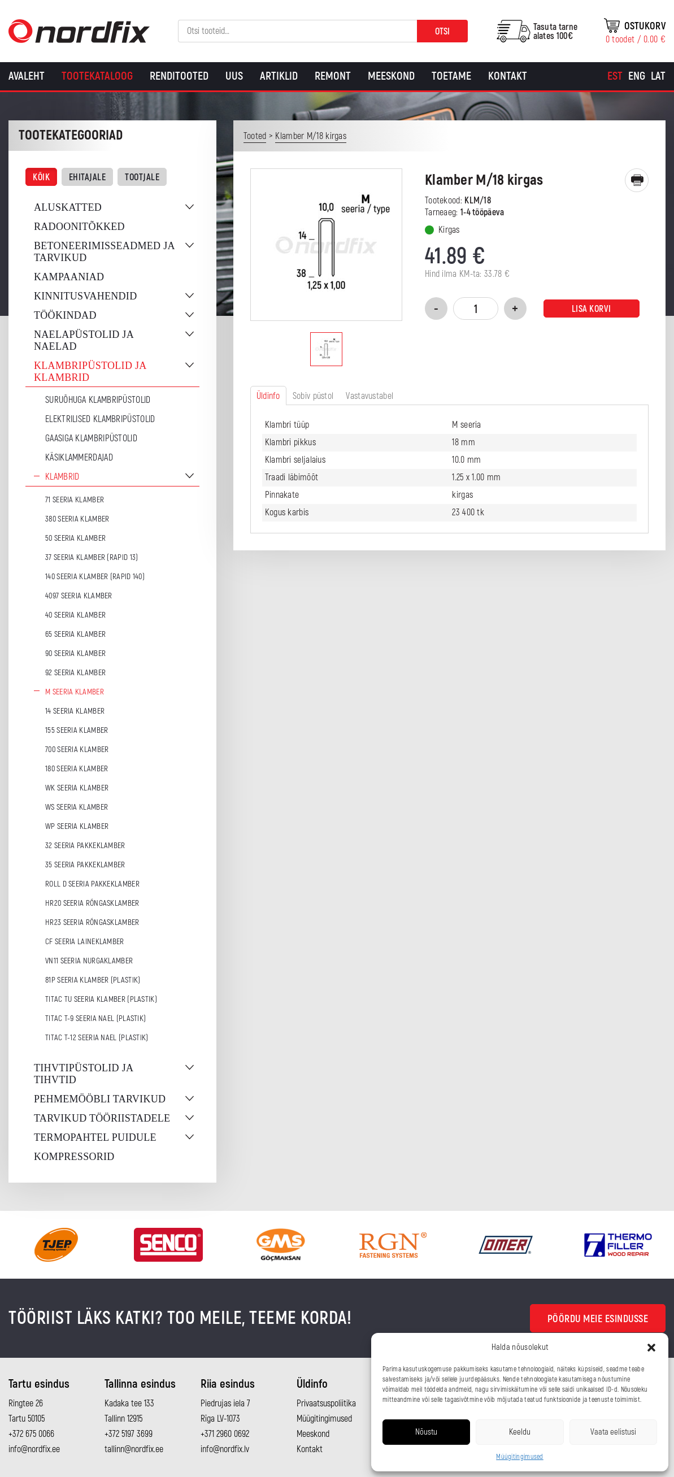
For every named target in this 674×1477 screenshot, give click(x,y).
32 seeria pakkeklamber (85, 845)
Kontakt (507, 76)
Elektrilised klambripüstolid (100, 419)
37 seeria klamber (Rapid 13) (91, 557)
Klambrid (62, 477)
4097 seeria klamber (78, 596)
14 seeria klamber (75, 711)
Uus (234, 76)
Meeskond (391, 76)
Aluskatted (68, 207)
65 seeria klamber (75, 634)
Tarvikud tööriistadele (102, 1118)
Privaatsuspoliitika (326, 1403)
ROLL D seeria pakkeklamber (92, 884)
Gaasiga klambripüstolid (91, 438)
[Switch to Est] (615, 76)
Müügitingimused (519, 1457)
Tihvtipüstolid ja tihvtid (83, 1073)
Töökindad (65, 315)
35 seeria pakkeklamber (85, 865)
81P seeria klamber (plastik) (92, 980)
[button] (651, 1347)
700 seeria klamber (76, 749)
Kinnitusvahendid (85, 296)
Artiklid (279, 76)
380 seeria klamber (77, 519)
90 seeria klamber (75, 653)
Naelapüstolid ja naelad (83, 340)
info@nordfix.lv (225, 1449)
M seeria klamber (74, 692)
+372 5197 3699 (129, 1434)
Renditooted (179, 76)
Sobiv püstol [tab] (313, 396)
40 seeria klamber (75, 615)
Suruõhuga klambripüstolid (98, 400)
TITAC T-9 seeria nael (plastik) (95, 1018)
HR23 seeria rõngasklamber (92, 922)
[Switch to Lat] (658, 76)
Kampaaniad (69, 277)
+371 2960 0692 (225, 1434)
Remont (333, 76)
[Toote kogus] (475, 308)
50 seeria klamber (75, 538)
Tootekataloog (97, 76)
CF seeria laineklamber (84, 941)
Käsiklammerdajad (79, 457)
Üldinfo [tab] (268, 396)
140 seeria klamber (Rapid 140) (95, 576)
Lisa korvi (591, 309)
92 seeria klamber (75, 672)
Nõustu (426, 1432)
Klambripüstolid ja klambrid (90, 371)
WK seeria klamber (76, 788)
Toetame (451, 76)
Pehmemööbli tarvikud (100, 1099)
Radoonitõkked (79, 226)
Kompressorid (74, 1156)
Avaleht (26, 76)
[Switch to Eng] (636, 76)
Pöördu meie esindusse (598, 1319)
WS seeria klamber (76, 807)
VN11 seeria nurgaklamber (89, 961)
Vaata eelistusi (613, 1432)
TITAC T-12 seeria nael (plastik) (97, 1037)
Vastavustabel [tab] (369, 396)
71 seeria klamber (74, 500)
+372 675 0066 (31, 1434)
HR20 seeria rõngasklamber (92, 903)
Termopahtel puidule (95, 1137)
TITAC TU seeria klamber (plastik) (101, 999)
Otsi (442, 31)
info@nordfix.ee (34, 1449)
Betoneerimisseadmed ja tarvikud (104, 251)
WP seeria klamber (76, 826)
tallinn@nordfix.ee (134, 1449)
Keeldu (519, 1432)
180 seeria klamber (76, 769)
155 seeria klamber (76, 730)
